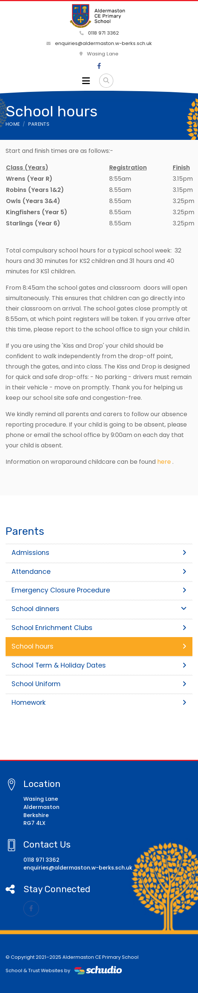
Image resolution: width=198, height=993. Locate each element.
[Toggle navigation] (86, 81)
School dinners (99, 608)
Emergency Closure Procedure (99, 590)
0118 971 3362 (99, 32)
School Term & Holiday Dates (99, 665)
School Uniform (99, 683)
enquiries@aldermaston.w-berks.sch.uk (99, 43)
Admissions (99, 552)
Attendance (99, 571)
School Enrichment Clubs (99, 627)
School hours (99, 646)
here (164, 461)
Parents (38, 124)
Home (13, 124)
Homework (99, 702)
